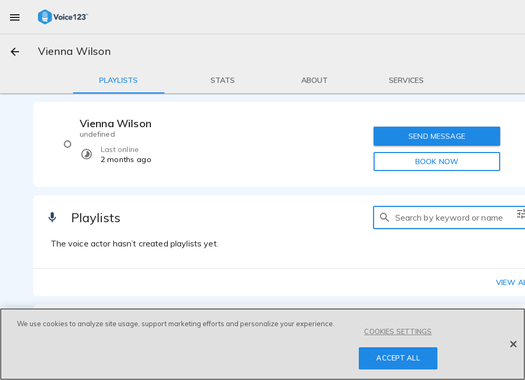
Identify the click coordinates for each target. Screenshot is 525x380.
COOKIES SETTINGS (398, 331)
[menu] (14, 16)
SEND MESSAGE (436, 136)
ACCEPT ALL (397, 358)
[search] (384, 217)
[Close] (513, 344)
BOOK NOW (437, 161)
